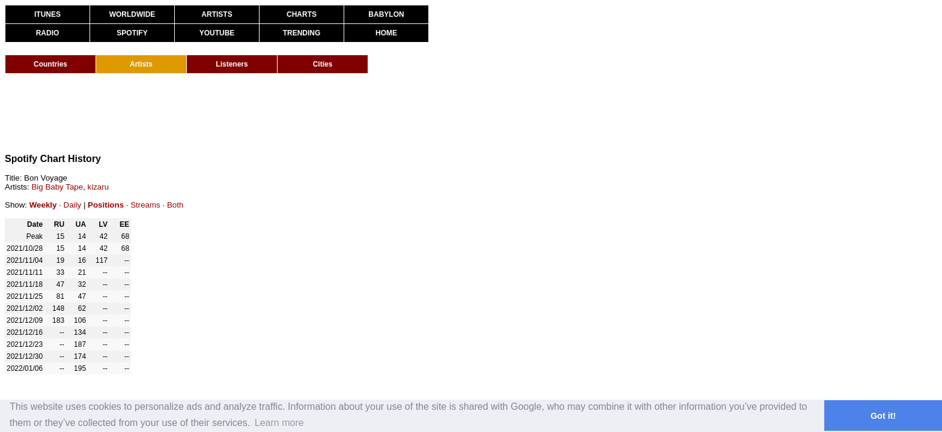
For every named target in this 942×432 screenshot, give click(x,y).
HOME (386, 33)
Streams (145, 204)
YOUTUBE (217, 33)
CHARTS (302, 14)
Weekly (43, 204)
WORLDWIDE (132, 14)
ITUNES (47, 14)
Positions (106, 204)
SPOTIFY (132, 33)
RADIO (47, 33)
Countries (50, 64)
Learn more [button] (279, 423)
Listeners (232, 64)
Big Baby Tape (57, 186)
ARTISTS (216, 14)
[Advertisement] (223, 113)
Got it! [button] (883, 416)
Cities (323, 64)
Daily (73, 204)
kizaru (98, 186)
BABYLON (386, 14)
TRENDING (302, 33)
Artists (141, 64)
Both (175, 204)
